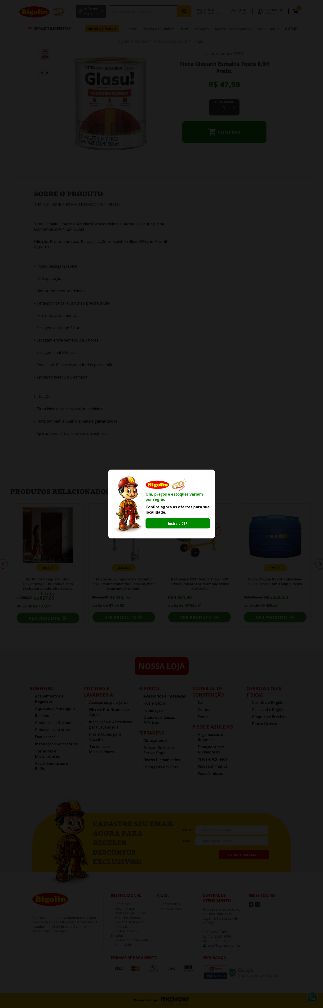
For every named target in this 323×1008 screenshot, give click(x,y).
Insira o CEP (178, 523)
